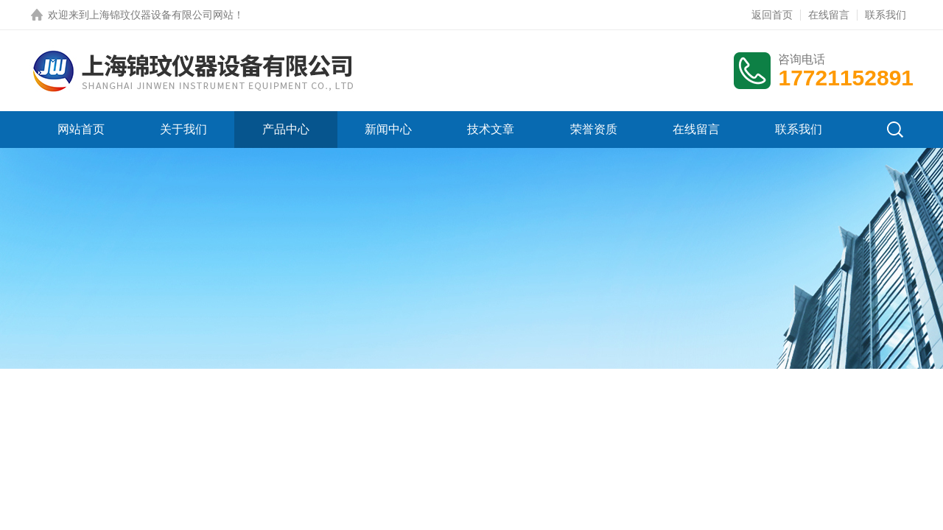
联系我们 (885, 15)
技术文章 (490, 129)
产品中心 (285, 129)
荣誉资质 (593, 129)
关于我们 (183, 129)
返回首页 (772, 15)
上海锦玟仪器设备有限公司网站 (161, 15)
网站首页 (81, 129)
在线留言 (828, 15)
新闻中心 (388, 129)
